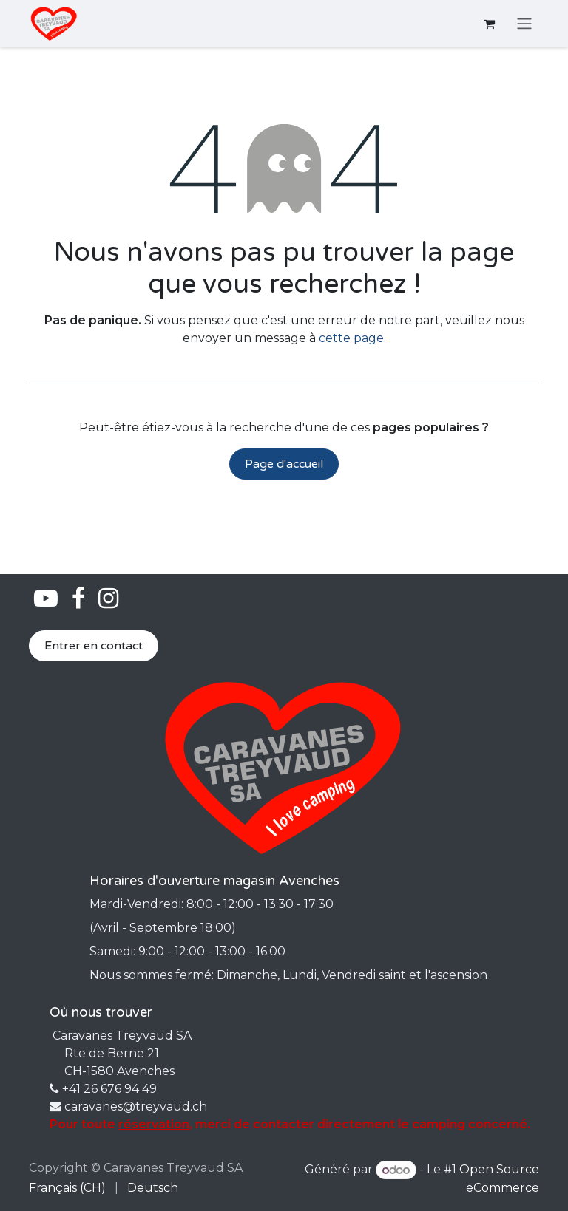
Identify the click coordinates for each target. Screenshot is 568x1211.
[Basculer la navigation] (524, 24)
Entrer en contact (93, 645)
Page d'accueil (284, 464)
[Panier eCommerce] (489, 23)
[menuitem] (67, 1188)
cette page (351, 338)
